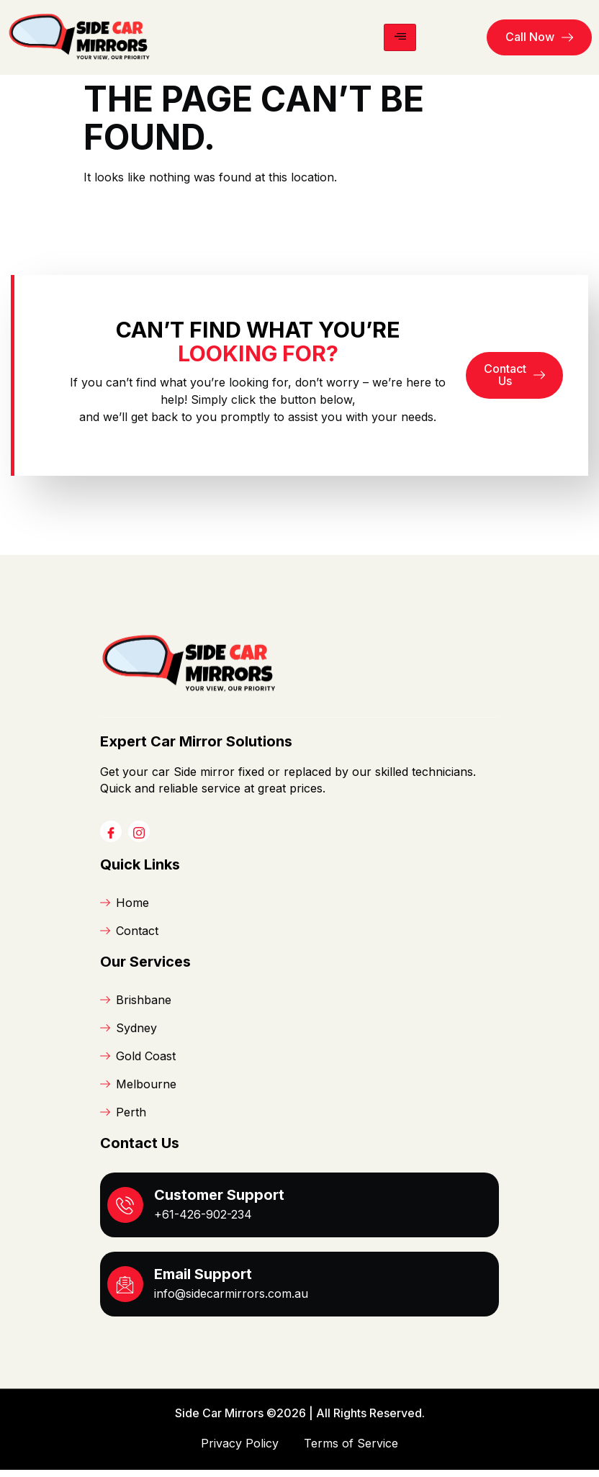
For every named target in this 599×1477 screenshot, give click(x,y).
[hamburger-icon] (400, 37)
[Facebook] (111, 839)
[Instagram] (139, 839)
